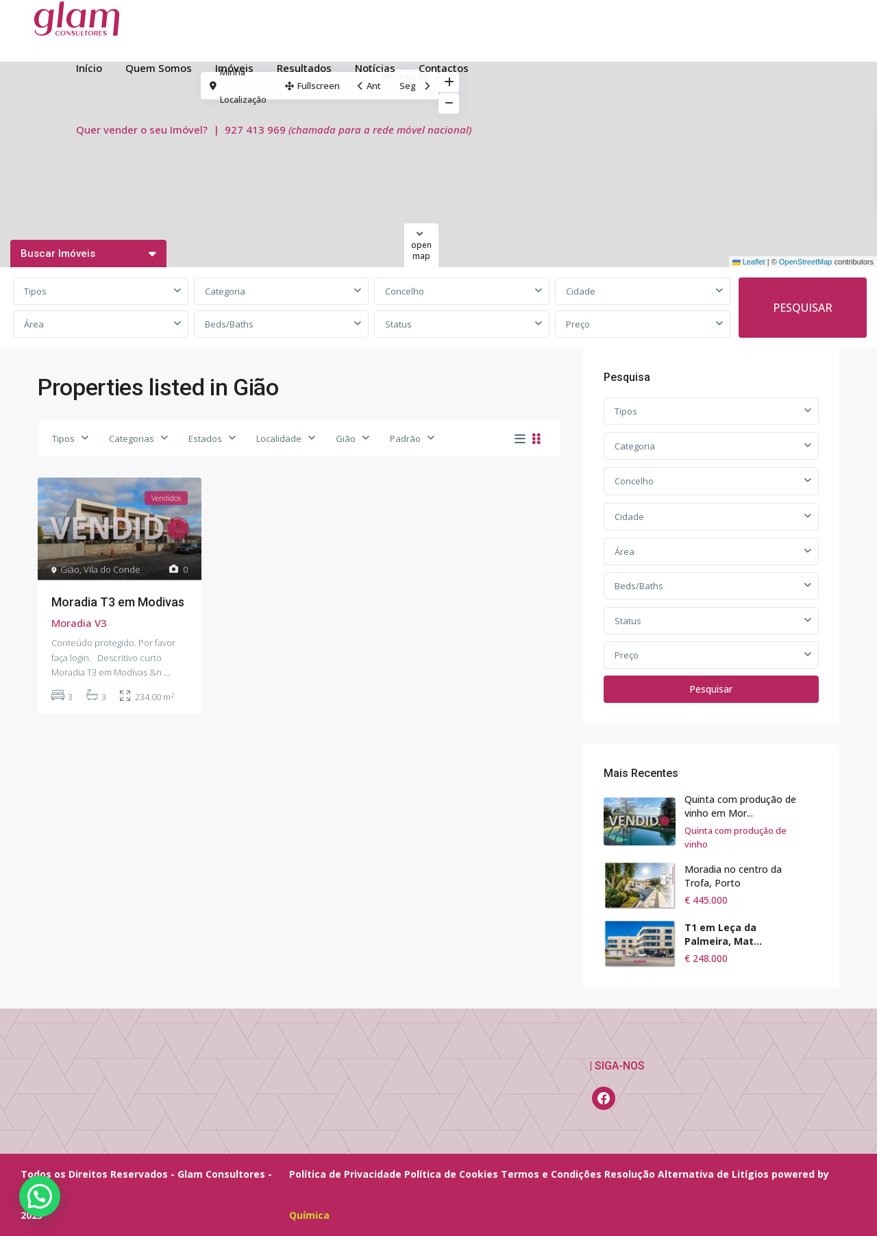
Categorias (131, 438)
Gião (346, 438)
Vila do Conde (112, 569)
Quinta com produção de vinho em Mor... (740, 806)
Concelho (404, 291)
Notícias (375, 68)
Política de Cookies (451, 1174)
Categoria (225, 291)
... (167, 672)
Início (89, 68)
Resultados (304, 68)
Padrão (405, 438)
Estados (205, 438)
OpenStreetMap (805, 262)
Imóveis (234, 68)
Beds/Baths (229, 324)
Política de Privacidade (345, 1174)
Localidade (278, 438)
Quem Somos (158, 68)
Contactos (444, 68)
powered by (800, 1174)
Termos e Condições (551, 1174)
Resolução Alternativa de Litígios (686, 1174)
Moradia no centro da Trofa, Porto (733, 876)
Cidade (580, 291)
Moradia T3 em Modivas (117, 602)
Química (309, 1215)
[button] (39, 1196)
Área (34, 324)
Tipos (35, 291)
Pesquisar (710, 688)
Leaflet (748, 262)
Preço (578, 324)
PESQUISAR (802, 307)
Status (398, 324)
